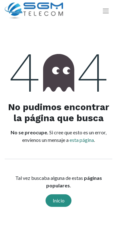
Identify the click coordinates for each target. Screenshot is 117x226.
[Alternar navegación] (105, 11)
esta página (82, 140)
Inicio (59, 200)
